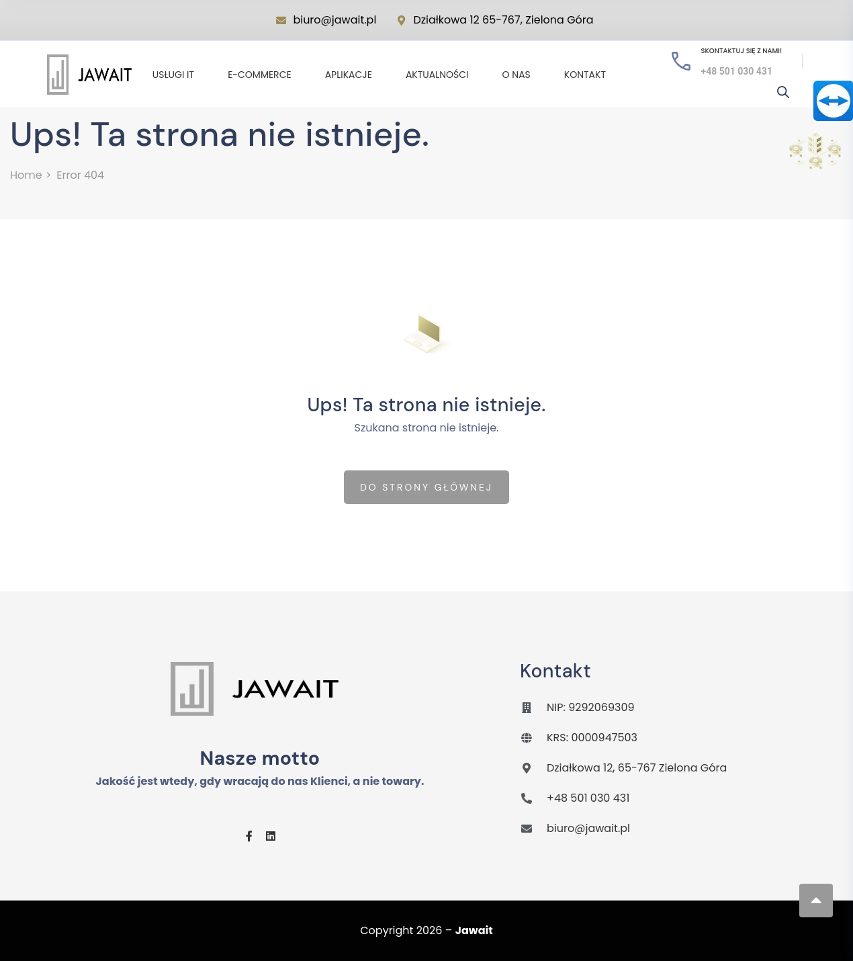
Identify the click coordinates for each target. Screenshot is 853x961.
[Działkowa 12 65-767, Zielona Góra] (401, 20)
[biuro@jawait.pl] (281, 20)
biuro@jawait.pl (334, 20)
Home (26, 175)
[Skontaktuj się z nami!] (681, 61)
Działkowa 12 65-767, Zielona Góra (503, 20)
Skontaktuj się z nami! (741, 51)
